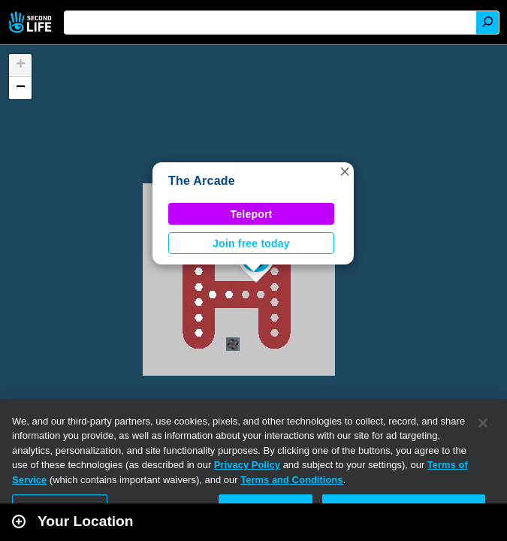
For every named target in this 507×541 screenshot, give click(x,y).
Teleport (252, 214)
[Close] (482, 423)
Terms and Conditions (291, 479)
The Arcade (201, 180)
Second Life (32, 22)
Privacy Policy (247, 464)
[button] (345, 171)
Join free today (251, 243)
